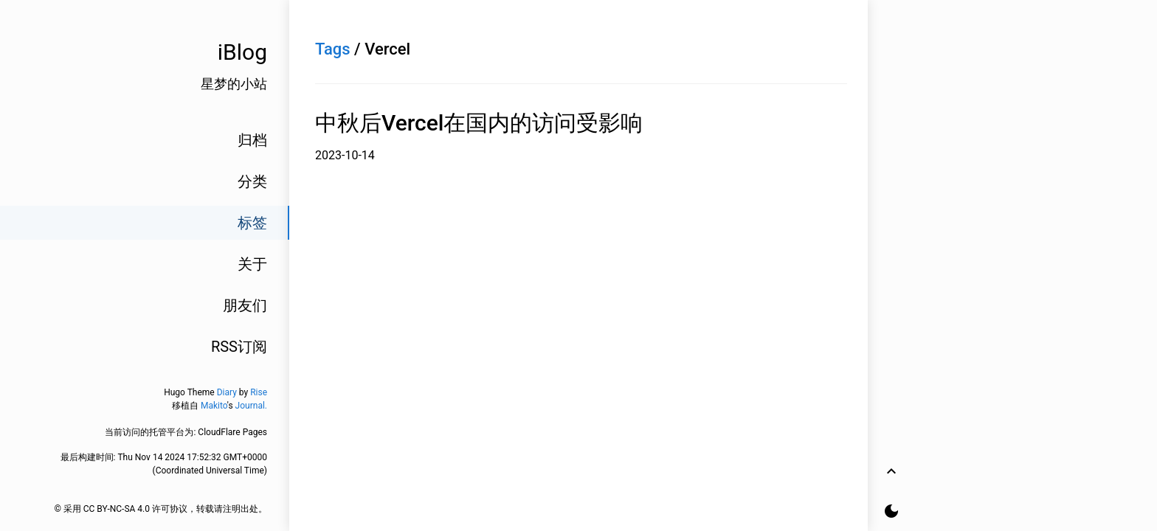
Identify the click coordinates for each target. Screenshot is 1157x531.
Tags (332, 49)
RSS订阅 (239, 346)
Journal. (251, 405)
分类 (252, 181)
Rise (258, 392)
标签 (252, 223)
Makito (214, 405)
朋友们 (245, 305)
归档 (252, 140)
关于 (252, 264)
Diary (227, 392)
